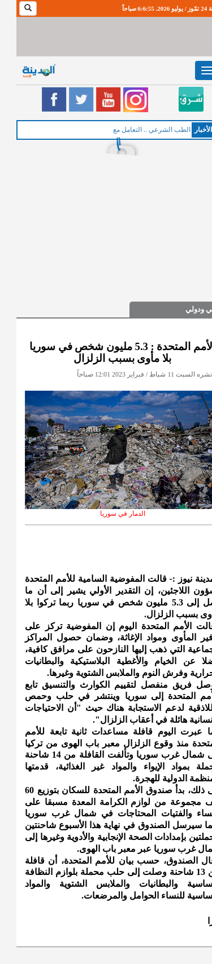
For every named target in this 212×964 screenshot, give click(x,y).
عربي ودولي (187, 309)
